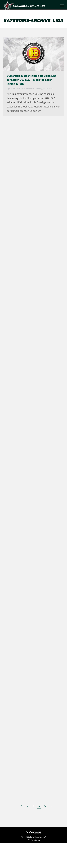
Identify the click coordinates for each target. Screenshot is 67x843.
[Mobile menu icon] (62, 6)
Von (30, 88)
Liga (8, 88)
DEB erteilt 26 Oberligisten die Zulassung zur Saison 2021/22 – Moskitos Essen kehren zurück (31, 80)
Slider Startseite (17, 88)
